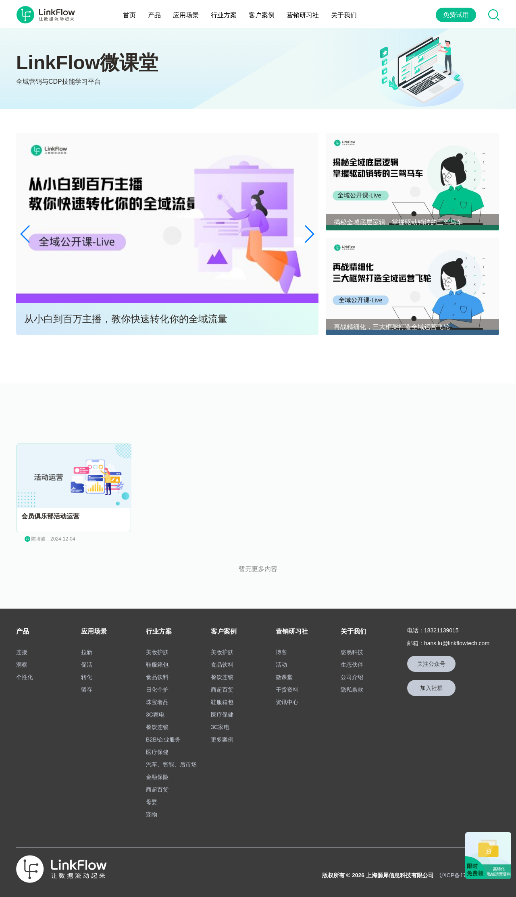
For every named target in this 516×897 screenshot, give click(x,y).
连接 (21, 650)
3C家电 (155, 712)
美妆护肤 (157, 650)
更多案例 (222, 737)
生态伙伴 (352, 662)
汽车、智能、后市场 (171, 762)
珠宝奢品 (157, 700)
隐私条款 (352, 687)
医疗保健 (157, 750)
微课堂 (284, 675)
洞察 (21, 662)
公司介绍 (352, 675)
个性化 (24, 675)
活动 (281, 662)
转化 (86, 675)
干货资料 (287, 687)
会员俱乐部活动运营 (50, 514)
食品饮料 (157, 675)
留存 (86, 687)
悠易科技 (352, 650)
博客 (281, 650)
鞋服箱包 (157, 662)
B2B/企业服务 (163, 737)
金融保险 (157, 775)
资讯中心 (287, 700)
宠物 (151, 812)
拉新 (86, 650)
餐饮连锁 (157, 725)
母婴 (151, 800)
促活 (86, 662)
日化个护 (157, 687)
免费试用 (456, 13)
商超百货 (157, 787)
